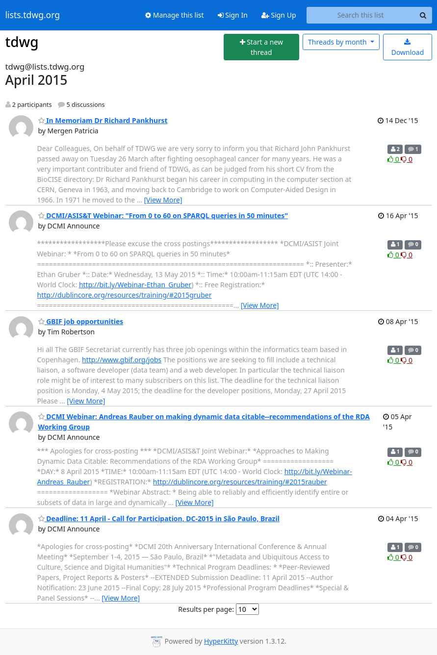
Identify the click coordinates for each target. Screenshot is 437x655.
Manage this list (174, 15)
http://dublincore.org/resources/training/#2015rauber (240, 481)
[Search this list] (361, 15)
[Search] (423, 15)
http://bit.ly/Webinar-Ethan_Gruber (135, 284)
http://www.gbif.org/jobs (121, 359)
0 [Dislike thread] (406, 159)
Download (407, 48)
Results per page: (206, 609)
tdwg (22, 41)
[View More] (163, 199)
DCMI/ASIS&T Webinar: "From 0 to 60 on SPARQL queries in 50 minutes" (163, 215)
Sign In (233, 15)
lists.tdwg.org (32, 15)
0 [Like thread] (394, 159)
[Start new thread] (261, 47)
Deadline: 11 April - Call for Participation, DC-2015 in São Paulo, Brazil (159, 518)
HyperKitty (221, 641)
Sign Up (278, 15)
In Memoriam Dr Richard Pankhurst (103, 120)
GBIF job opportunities (81, 321)
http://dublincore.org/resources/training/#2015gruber (124, 295)
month (338, 42)
